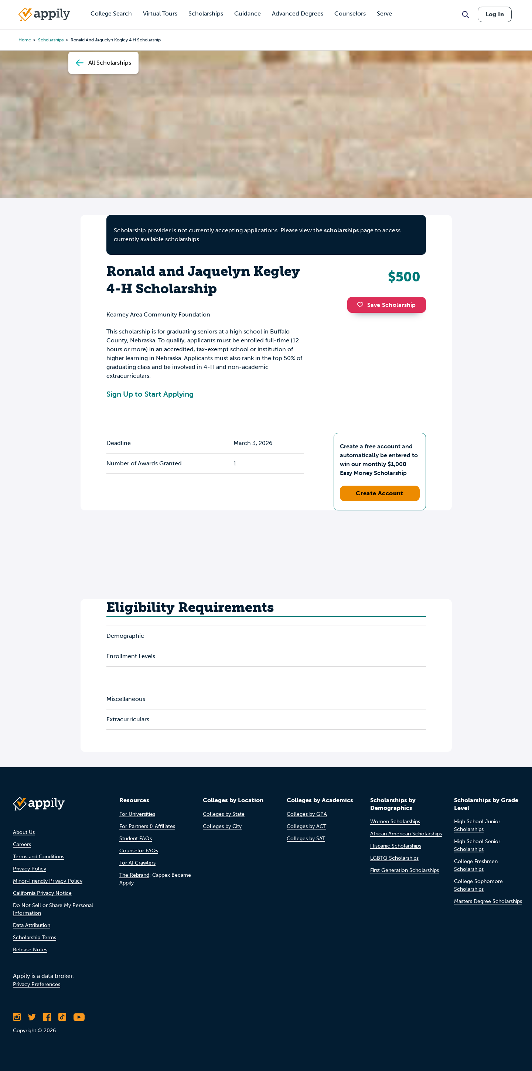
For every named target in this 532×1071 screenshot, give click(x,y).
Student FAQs (135, 838)
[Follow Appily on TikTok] (62, 1017)
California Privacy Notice (42, 893)
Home (24, 39)
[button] (362, 305)
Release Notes (30, 950)
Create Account (379, 493)
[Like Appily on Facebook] (47, 1017)
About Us (24, 832)
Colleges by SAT (306, 838)
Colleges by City (222, 826)
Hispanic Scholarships (395, 846)
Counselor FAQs (138, 851)
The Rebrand (134, 875)
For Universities (137, 814)
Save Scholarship (386, 304)
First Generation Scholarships (404, 870)
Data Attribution (31, 925)
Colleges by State (224, 814)
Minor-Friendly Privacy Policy (47, 881)
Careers (22, 844)
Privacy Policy (29, 869)
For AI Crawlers (137, 863)
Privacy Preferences (36, 984)
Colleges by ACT (306, 826)
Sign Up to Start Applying (150, 394)
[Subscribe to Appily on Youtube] (79, 1017)
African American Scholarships (406, 834)
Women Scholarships (395, 821)
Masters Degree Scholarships (488, 901)
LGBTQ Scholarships (394, 858)
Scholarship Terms (34, 937)
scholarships (341, 230)
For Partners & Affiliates (147, 826)
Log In (494, 14)
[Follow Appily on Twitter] (32, 1017)
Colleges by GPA (307, 814)
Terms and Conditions (38, 856)
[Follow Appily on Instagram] (17, 1017)
